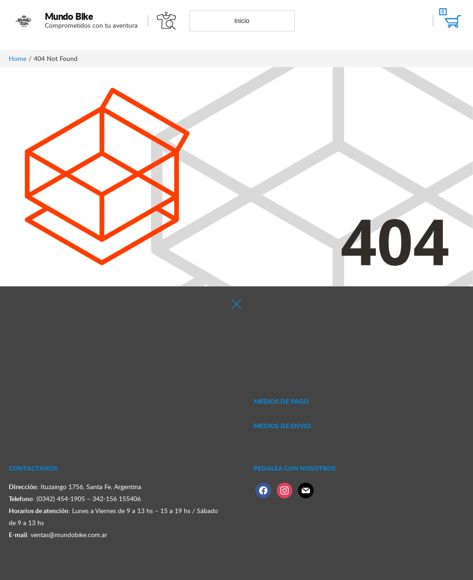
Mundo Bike (69, 16)
